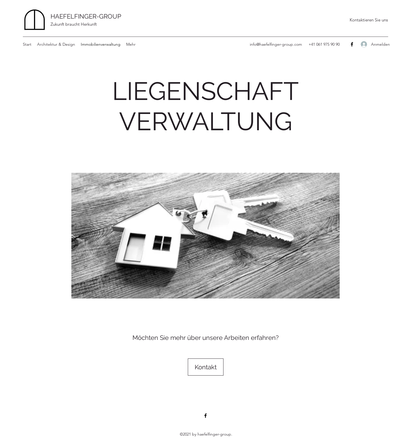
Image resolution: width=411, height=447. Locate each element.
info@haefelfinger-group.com (276, 44)
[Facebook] (352, 44)
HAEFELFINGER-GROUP (86, 16)
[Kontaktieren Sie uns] (368, 20)
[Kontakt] (205, 367)
